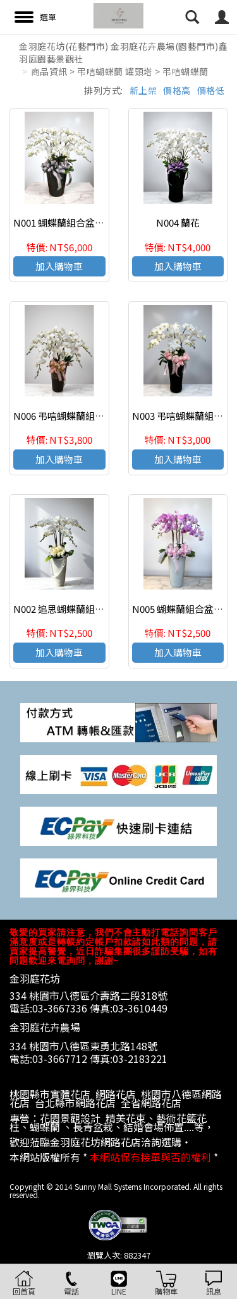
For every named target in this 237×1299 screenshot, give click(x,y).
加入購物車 (59, 266)
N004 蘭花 (178, 222)
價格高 (177, 90)
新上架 (143, 90)
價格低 (211, 90)
